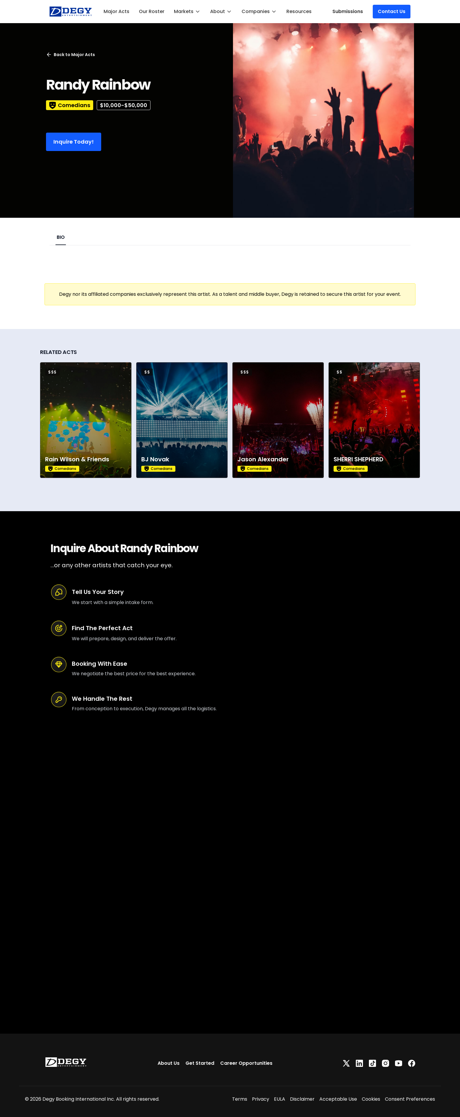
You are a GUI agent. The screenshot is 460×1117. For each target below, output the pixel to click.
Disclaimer (302, 1099)
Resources (299, 11)
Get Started (199, 1063)
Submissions (347, 11)
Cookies (371, 1099)
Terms (239, 1099)
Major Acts (116, 11)
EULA (279, 1099)
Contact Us (391, 11)
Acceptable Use (338, 1099)
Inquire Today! (73, 141)
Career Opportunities (246, 1063)
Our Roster (151, 11)
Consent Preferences (410, 1099)
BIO (61, 237)
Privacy (260, 1099)
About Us (169, 1063)
